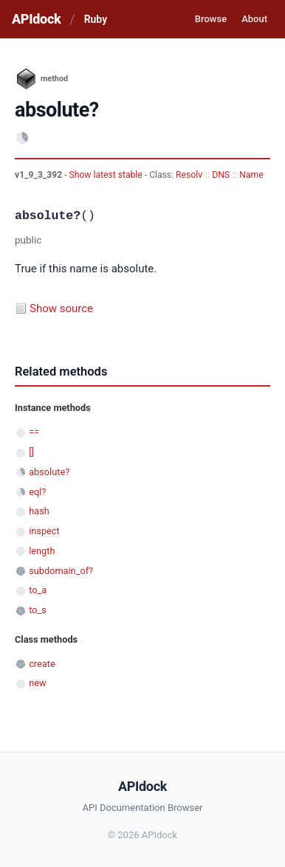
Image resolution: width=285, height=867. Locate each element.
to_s (38, 609)
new (37, 682)
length (42, 550)
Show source (61, 308)
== (34, 432)
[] (31, 451)
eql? (37, 491)
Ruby (95, 19)
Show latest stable (107, 175)
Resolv (189, 175)
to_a (38, 589)
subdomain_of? (61, 570)
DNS (221, 175)
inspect (44, 530)
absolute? (49, 471)
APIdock (36, 19)
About (254, 18)
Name (251, 175)
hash (39, 511)
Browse (211, 18)
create (42, 663)
